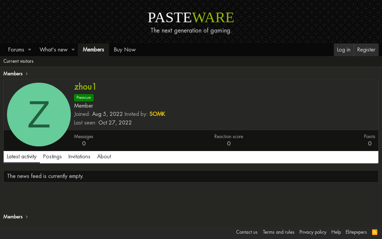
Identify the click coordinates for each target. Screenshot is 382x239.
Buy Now (125, 49)
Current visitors (18, 61)
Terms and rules (279, 232)
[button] (30, 49)
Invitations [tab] (79, 156)
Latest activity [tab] (22, 156)
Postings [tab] (52, 156)
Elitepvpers (356, 232)
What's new (53, 49)
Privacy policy (313, 232)
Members (93, 49)
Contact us (247, 232)
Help (336, 232)
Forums (16, 49)
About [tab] (104, 156)
